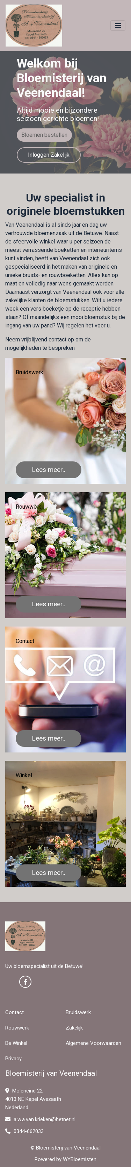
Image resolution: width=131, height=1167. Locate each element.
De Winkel (16, 1043)
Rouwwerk (17, 1028)
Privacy (13, 1058)
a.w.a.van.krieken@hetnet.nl (40, 1119)
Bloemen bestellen (44, 135)
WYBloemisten (79, 1159)
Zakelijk (74, 1028)
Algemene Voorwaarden (93, 1043)
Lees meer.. (48, 470)
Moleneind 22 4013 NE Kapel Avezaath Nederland (33, 1099)
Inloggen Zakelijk (49, 154)
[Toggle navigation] (117, 25)
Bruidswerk (78, 1012)
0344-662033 (24, 1131)
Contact (14, 1012)
